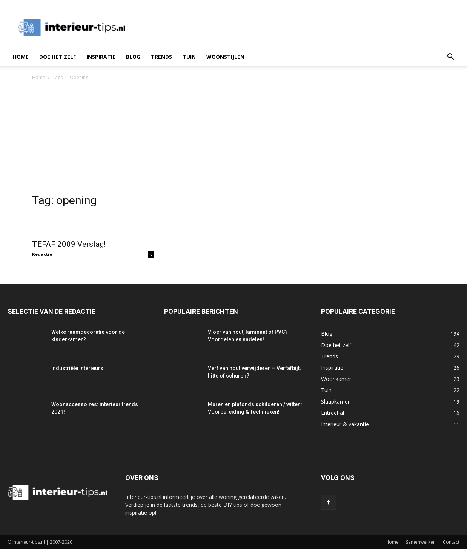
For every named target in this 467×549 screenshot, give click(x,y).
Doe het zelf (57, 56)
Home (21, 56)
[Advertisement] (233, 138)
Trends (161, 56)
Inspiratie (100, 56)
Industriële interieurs (77, 368)
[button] (450, 57)
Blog (133, 56)
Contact (451, 542)
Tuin (189, 56)
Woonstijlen (225, 56)
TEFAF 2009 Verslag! (69, 244)
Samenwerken (421, 542)
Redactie (42, 254)
